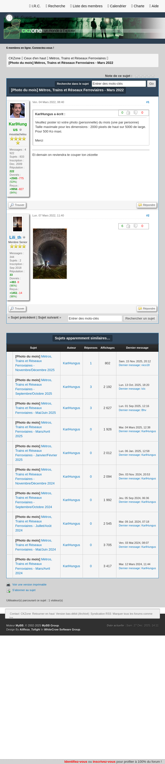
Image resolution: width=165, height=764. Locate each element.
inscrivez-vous (104, 761)
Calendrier (117, 6)
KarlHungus (71, 363)
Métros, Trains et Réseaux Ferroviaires (77, 58)
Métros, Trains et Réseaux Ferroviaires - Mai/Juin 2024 (35, 544)
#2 (147, 215)
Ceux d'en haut (35, 58)
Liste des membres (86, 6)
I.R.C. (35, 6)
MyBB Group (50, 625)
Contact (14, 613)
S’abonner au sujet (24, 590)
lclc (144, 388)
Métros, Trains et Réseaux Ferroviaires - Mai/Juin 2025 (35, 407)
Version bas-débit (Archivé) (72, 613)
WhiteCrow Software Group (62, 629)
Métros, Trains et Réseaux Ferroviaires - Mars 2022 (61, 63)
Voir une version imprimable (29, 584)
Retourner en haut (43, 613)
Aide (154, 6)
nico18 (146, 365)
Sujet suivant (48, 317)
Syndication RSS (100, 613)
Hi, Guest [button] (19, 17)
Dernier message (129, 365)
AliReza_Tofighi (30, 629)
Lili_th (15, 237)
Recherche (55, 6)
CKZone (15, 58)
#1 (147, 102)
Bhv (144, 410)
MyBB (19, 625)
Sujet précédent (23, 317)
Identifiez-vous (75, 761)
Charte (137, 6)
